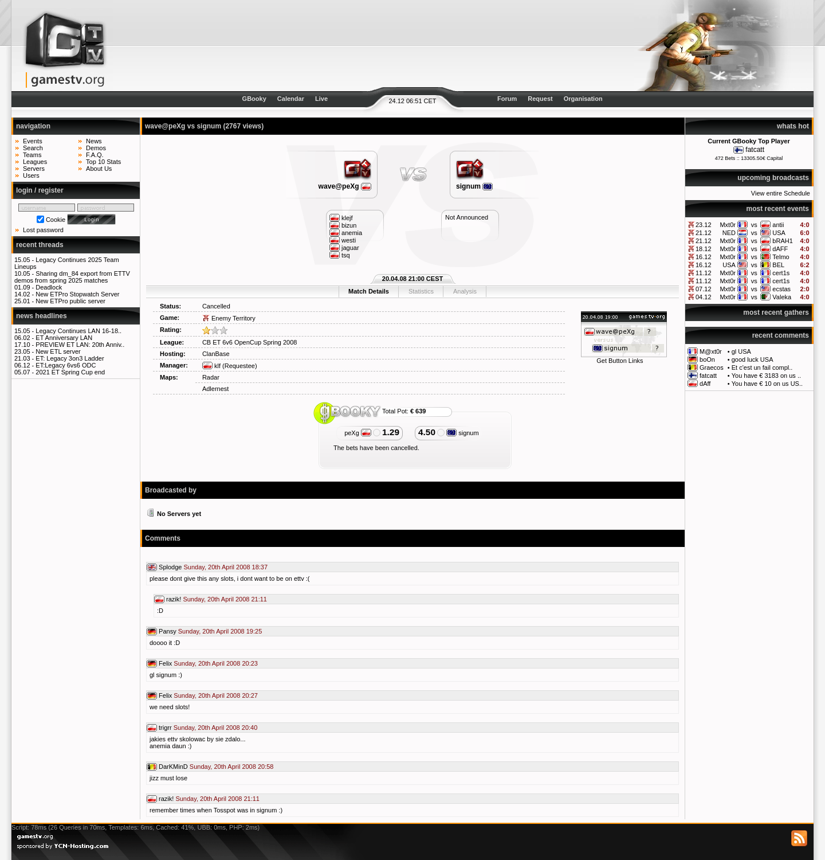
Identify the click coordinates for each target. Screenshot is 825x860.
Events (32, 141)
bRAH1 (782, 240)
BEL (778, 264)
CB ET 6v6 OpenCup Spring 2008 (249, 342)
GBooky (254, 98)
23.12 (704, 224)
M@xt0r (711, 351)
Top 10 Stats (103, 161)
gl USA (741, 351)
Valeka (781, 297)
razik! (173, 599)
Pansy (167, 631)
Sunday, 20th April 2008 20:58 (232, 766)
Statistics (421, 291)
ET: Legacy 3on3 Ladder (70, 358)
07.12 (704, 289)
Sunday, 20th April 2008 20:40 (216, 727)
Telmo (780, 256)
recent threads (40, 245)
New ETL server (58, 351)
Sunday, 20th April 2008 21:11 (225, 599)
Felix (165, 663)
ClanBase (216, 353)
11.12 (704, 272)
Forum (507, 98)
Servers (34, 168)
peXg (357, 432)
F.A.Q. (95, 154)
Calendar (290, 98)
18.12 (704, 248)
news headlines (41, 316)
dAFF (780, 248)
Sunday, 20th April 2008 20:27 (216, 695)
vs (754, 224)
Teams (32, 154)
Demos (96, 147)
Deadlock (49, 287)
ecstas (781, 289)
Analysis (465, 291)
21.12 (704, 232)
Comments (162, 538)
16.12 (704, 256)
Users (31, 175)
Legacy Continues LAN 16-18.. (78, 330)
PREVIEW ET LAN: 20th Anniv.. (80, 344)
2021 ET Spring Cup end (70, 372)
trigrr (165, 727)
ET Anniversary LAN (64, 337)
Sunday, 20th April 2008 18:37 (226, 567)
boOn (707, 359)
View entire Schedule (780, 193)
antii (778, 224)
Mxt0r (728, 224)
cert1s (780, 272)
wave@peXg (345, 186)
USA (778, 232)
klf (211, 365)
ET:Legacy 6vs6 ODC (66, 365)
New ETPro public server (70, 301)
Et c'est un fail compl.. (762, 367)
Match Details (368, 291)
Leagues (35, 161)
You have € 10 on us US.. (767, 383)
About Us (99, 168)
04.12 (704, 297)
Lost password (43, 229)
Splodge (170, 567)
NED (729, 232)
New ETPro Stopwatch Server (77, 294)
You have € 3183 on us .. (766, 375)
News (94, 141)
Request (540, 98)
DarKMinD (173, 766)
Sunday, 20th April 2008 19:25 (220, 631)
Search (33, 147)
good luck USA (752, 359)
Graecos (712, 367)
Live (321, 98)
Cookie (55, 219)
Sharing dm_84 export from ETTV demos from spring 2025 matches (72, 277)
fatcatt (754, 150)
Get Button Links (619, 360)
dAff (705, 383)
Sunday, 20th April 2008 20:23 (216, 663)
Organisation (583, 98)
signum (474, 186)
